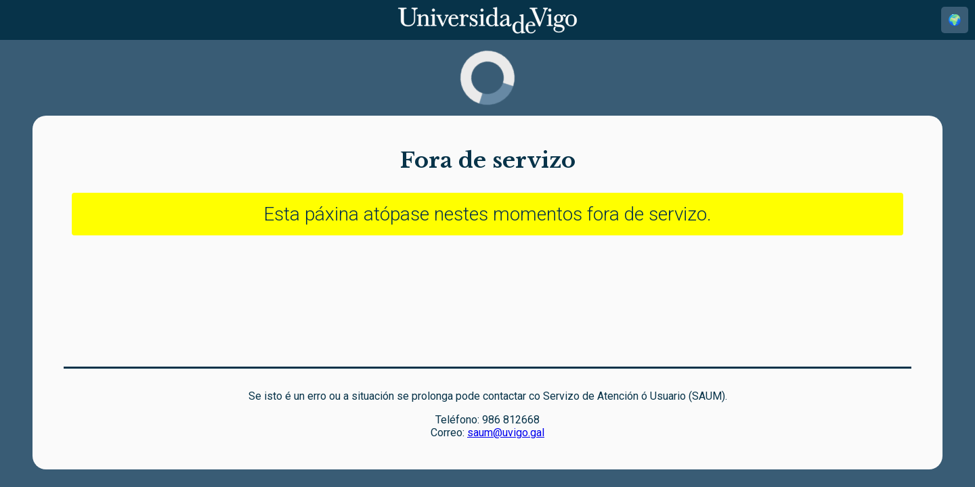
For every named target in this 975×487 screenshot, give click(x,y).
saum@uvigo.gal (505, 432)
